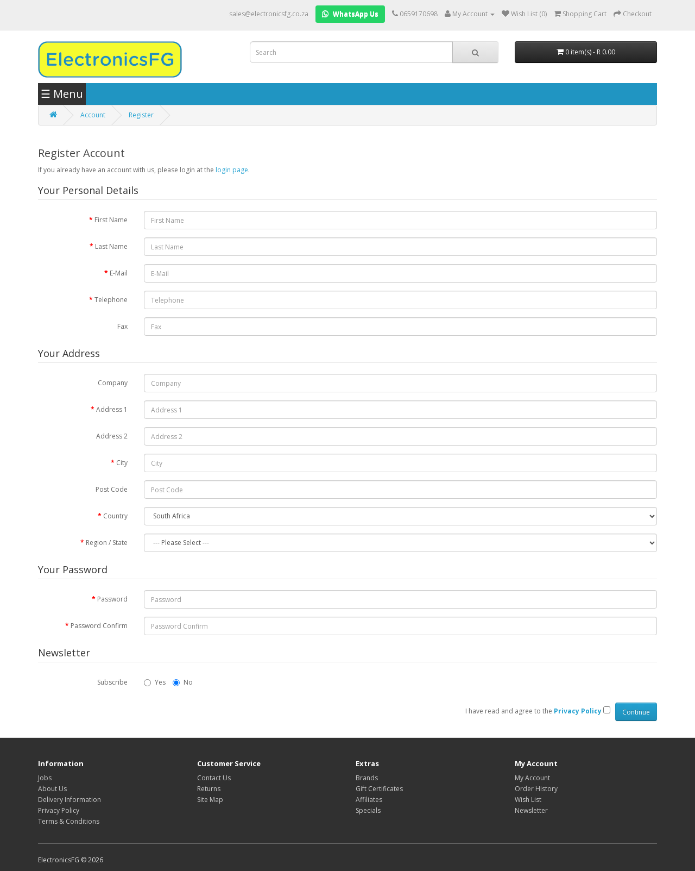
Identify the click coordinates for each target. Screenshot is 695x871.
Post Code (112, 489)
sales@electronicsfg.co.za (268, 13)
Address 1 (112, 409)
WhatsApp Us (350, 13)
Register (141, 115)
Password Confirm (99, 625)
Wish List (528, 799)
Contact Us (214, 777)
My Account (532, 777)
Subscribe (112, 682)
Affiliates (369, 799)
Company (113, 382)
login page (232, 169)
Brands (367, 777)
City (122, 462)
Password (112, 599)
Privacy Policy (58, 810)
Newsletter (531, 810)
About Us (52, 788)
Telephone (111, 299)
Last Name (111, 246)
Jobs (45, 777)
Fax (122, 326)
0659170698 (419, 13)
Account (92, 115)
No (183, 682)
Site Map (210, 799)
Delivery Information (69, 799)
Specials (368, 810)
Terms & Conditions (68, 821)
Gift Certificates (379, 788)
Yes (155, 682)
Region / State (107, 542)
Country (115, 516)
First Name (111, 219)
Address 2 (112, 436)
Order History (536, 788)
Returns (208, 788)
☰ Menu (62, 93)
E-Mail (119, 273)
